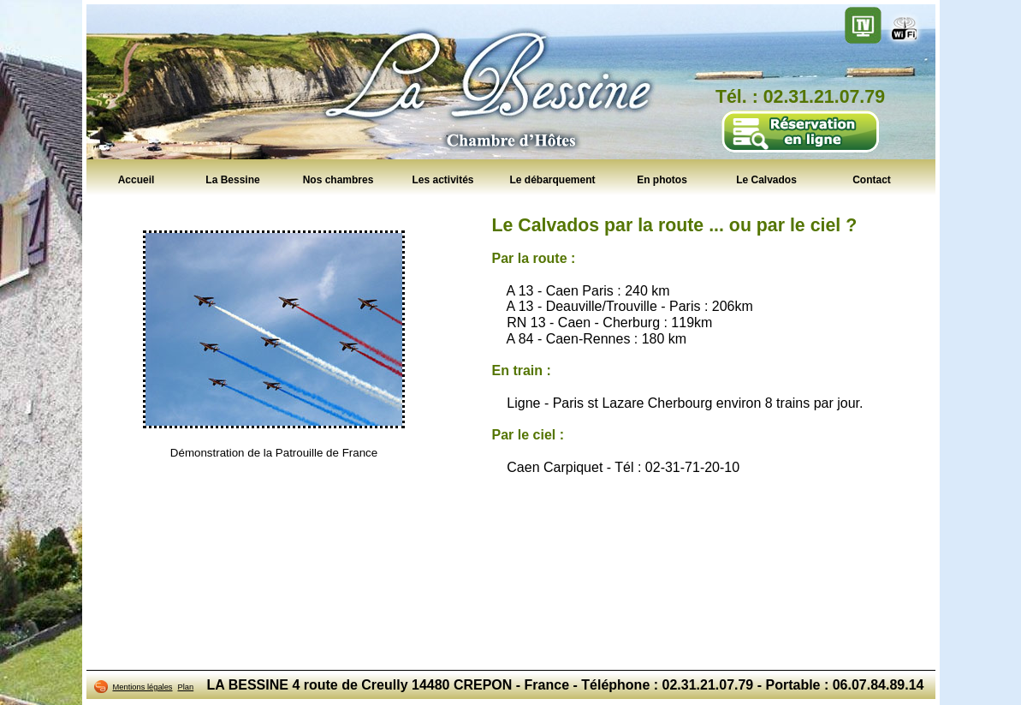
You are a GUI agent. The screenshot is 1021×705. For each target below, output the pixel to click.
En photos (662, 179)
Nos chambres (338, 179)
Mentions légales (143, 687)
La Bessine (232, 179)
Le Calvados (766, 179)
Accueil (136, 179)
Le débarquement (552, 179)
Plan (186, 687)
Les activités (442, 179)
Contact (871, 179)
